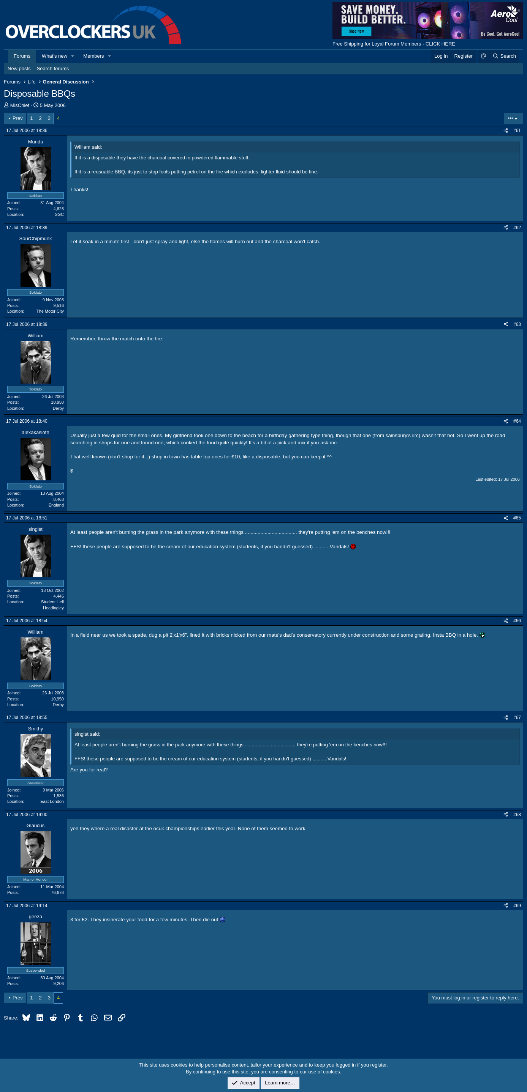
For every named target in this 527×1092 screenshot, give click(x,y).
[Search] (504, 56)
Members (93, 56)
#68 (517, 814)
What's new (54, 56)
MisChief (20, 105)
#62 (517, 227)
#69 (517, 905)
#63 (517, 324)
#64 (517, 421)
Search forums (53, 68)
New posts (19, 68)
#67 (517, 717)
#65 (517, 518)
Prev (18, 118)
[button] (73, 56)
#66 (517, 620)
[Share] (506, 130)
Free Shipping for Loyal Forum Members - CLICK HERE (393, 44)
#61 (517, 130)
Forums (22, 56)
